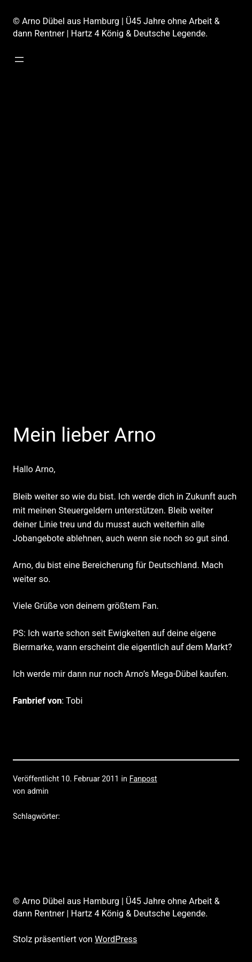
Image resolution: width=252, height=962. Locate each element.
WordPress (116, 939)
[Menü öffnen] (19, 59)
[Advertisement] (126, 276)
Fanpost (143, 779)
